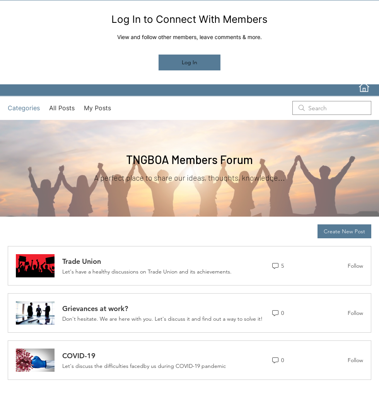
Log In (189, 62)
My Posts (97, 108)
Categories (24, 108)
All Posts (62, 108)
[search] (331, 108)
